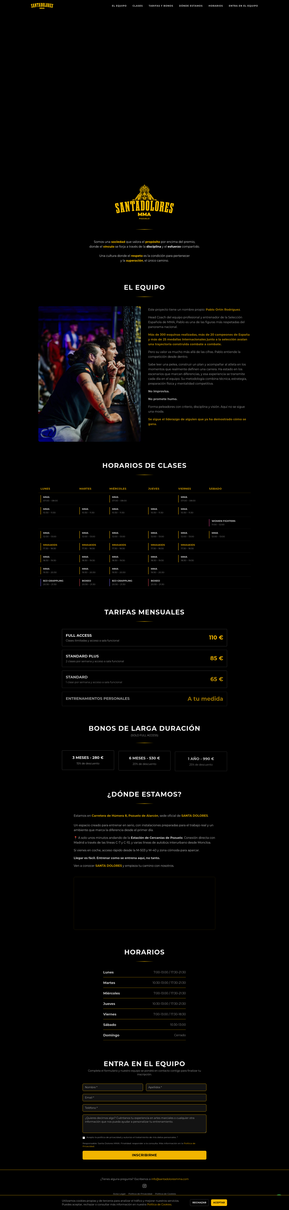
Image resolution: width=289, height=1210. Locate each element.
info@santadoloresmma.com (170, 1179)
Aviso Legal (119, 1193)
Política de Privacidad (140, 1193)
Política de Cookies (165, 1193)
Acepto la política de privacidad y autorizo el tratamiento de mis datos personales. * (132, 1140)
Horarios (216, 5)
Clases (138, 5)
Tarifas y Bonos (161, 5)
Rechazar (199, 1202)
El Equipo (119, 5)
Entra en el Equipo (243, 5)
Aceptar (219, 1202)
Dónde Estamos (191, 5)
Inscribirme (144, 1158)
